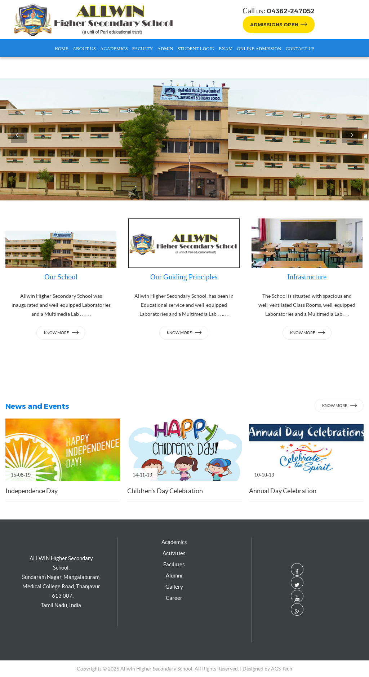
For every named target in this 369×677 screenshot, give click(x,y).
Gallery (174, 587)
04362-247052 (291, 11)
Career (174, 598)
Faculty (142, 48)
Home (61, 48)
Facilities (174, 564)
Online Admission (259, 48)
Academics (114, 48)
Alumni (174, 575)
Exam (225, 48)
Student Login (196, 48)
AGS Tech (281, 669)
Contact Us (300, 48)
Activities (174, 553)
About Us (84, 48)
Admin (165, 48)
